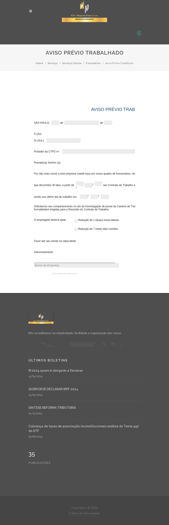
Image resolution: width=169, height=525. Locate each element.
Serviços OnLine (72, 63)
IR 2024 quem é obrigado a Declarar (55, 370)
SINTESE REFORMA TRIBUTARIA (52, 407)
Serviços (53, 63)
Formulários (93, 63)
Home (39, 63)
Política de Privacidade (84, 513)
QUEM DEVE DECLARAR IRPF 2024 (53, 389)
